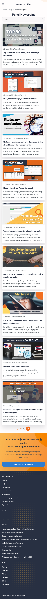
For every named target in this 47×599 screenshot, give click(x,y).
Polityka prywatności (8, 501)
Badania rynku (6, 550)
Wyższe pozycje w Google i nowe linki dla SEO (17, 557)
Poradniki (5, 570)
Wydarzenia (5, 584)
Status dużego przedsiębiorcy (11, 498)
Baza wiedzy (6, 494)
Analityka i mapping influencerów (12, 543)
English (4, 519)
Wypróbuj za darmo (23, 464)
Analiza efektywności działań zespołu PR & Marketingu (19, 539)
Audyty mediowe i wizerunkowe (12, 532)
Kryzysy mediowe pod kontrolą (12, 536)
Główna (4, 10)
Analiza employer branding (10, 553)
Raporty (4, 567)
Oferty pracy (6, 487)
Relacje (4, 581)
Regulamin (5, 505)
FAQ (3, 484)
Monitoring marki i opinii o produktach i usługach (18, 529)
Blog (10, 10)
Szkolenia (5, 577)
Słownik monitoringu (8, 491)
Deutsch (10, 519)
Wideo (4, 574)
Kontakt (4, 480)
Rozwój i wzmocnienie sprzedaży (12, 546)
